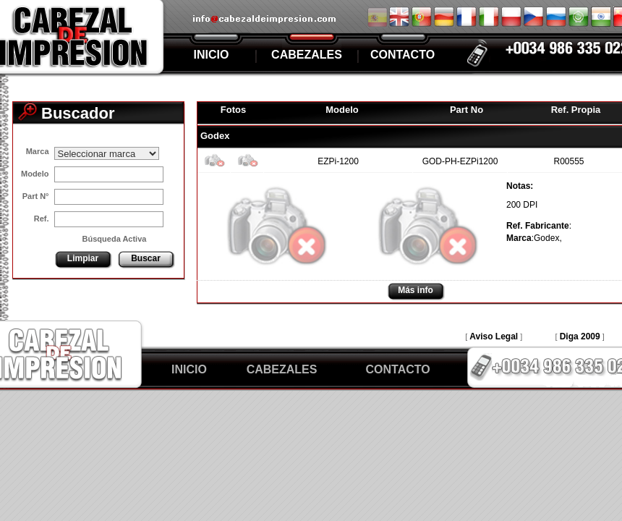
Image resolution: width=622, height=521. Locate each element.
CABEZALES (306, 54)
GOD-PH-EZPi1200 (460, 161)
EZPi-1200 (338, 161)
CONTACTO (402, 54)
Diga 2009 (580, 336)
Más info (415, 290)
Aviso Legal (493, 336)
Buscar (146, 258)
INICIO (211, 54)
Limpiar (82, 258)
